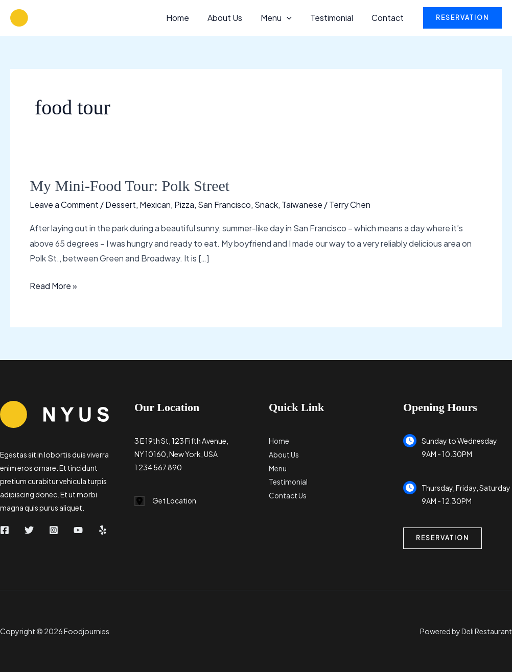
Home (186, 17)
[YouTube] (78, 530)
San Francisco (224, 204)
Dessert (120, 204)
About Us (232, 17)
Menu (281, 18)
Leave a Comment (64, 204)
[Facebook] (4, 530)
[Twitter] (29, 530)
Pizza (184, 204)
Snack (266, 204)
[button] (292, 18)
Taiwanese (302, 204)
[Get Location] (165, 501)
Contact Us (288, 493)
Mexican (155, 204)
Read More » (53, 286)
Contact (389, 17)
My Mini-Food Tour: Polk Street (129, 185)
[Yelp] (102, 530)
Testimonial (334, 17)
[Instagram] (53, 530)
